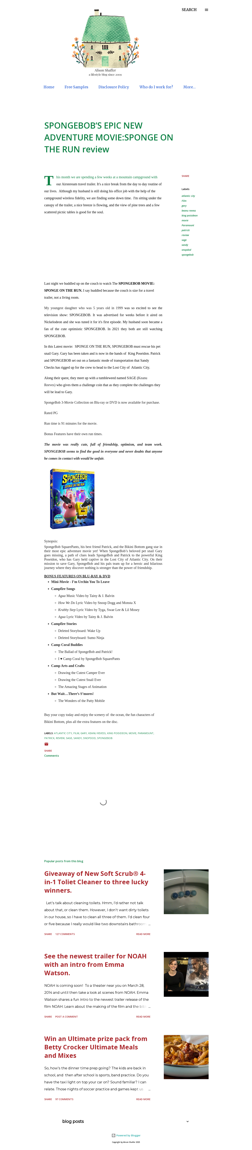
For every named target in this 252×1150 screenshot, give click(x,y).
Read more (143, 934)
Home (49, 87)
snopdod (186, 249)
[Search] (189, 10)
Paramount (188, 225)
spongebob (188, 254)
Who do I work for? (156, 87)
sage (184, 240)
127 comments (65, 934)
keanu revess (189, 210)
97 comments (64, 1099)
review (185, 235)
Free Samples (76, 87)
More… (189, 87)
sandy (185, 245)
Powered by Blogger (126, 1135)
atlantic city (188, 196)
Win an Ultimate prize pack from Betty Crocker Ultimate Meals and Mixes (95, 1047)
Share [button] (185, 176)
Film (184, 200)
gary (184, 205)
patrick (186, 230)
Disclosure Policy (114, 87)
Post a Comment (66, 1016)
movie (185, 220)
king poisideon (190, 215)
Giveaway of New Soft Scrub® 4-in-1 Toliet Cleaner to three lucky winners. (96, 882)
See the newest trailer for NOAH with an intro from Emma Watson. (95, 964)
